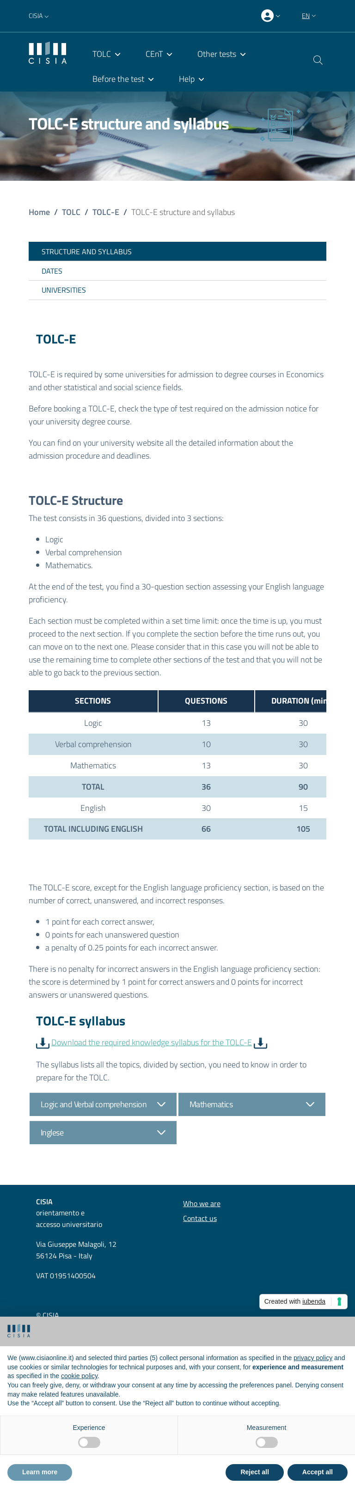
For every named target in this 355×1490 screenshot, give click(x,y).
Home (39, 212)
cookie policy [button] (79, 1376)
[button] (40, 15)
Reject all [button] (254, 1472)
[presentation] (272, 16)
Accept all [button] (317, 1472)
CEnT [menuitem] (154, 54)
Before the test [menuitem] (118, 79)
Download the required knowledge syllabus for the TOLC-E (151, 1042)
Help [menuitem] (187, 79)
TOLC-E (105, 212)
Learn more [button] (39, 1472)
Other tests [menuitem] (216, 54)
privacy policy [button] (313, 1357)
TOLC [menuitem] (101, 54)
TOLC (71, 212)
